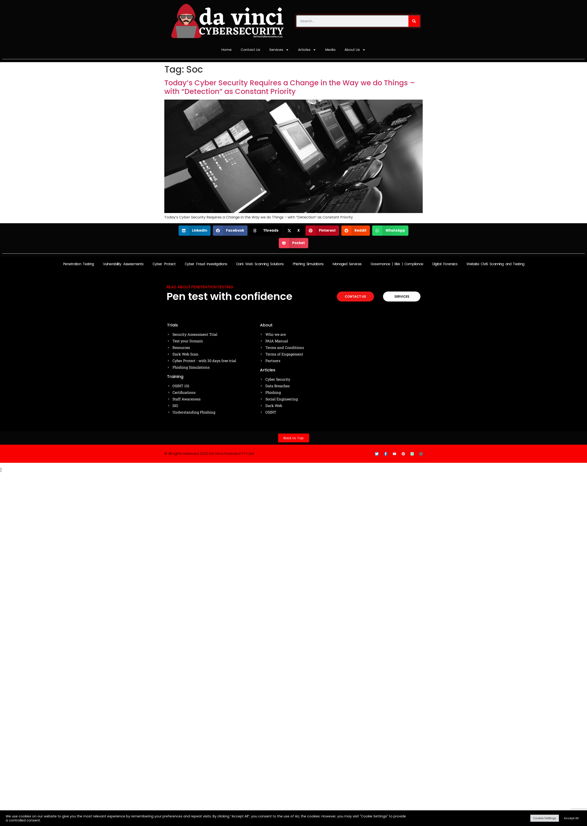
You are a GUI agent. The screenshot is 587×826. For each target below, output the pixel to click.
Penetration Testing (78, 264)
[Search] (414, 21)
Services (279, 50)
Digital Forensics (444, 264)
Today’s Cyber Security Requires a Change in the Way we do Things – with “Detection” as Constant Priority (289, 87)
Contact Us (250, 49)
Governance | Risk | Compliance (397, 264)
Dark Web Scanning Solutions (260, 264)
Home (226, 49)
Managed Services (346, 264)
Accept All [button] (571, 818)
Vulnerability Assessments (123, 264)
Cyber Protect (164, 264)
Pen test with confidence (229, 296)
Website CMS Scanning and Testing (495, 264)
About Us (355, 50)
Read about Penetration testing (200, 287)
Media (330, 49)
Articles (307, 50)
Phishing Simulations (308, 264)
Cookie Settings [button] (544, 818)
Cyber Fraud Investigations (206, 264)
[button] (195, 230)
